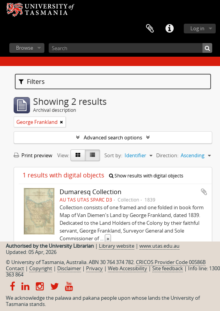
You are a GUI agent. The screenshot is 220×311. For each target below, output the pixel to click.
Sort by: (113, 155)
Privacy (94, 268)
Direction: (167, 155)
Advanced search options (113, 137)
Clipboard (150, 28)
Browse (24, 47)
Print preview (33, 155)
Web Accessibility (127, 268)
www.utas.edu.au (159, 245)
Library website (116, 245)
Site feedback (167, 268)
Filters (32, 81)
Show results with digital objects (146, 175)
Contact (15, 268)
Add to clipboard (204, 192)
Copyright (40, 268)
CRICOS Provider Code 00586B (171, 262)
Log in (197, 28)
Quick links (169, 28)
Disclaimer (69, 268)
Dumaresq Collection (90, 192)
